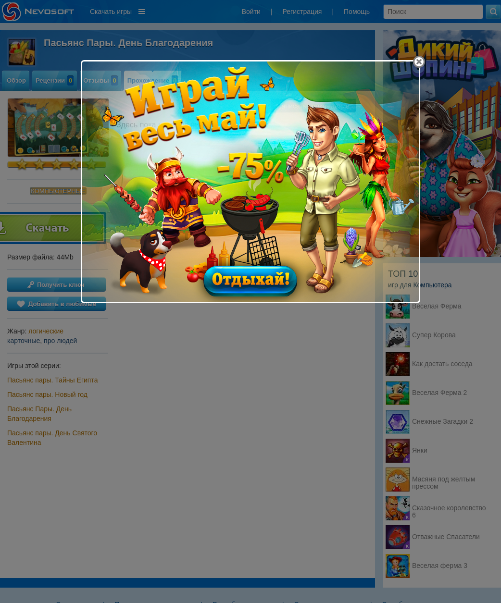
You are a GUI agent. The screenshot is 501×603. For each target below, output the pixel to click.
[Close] (419, 62)
